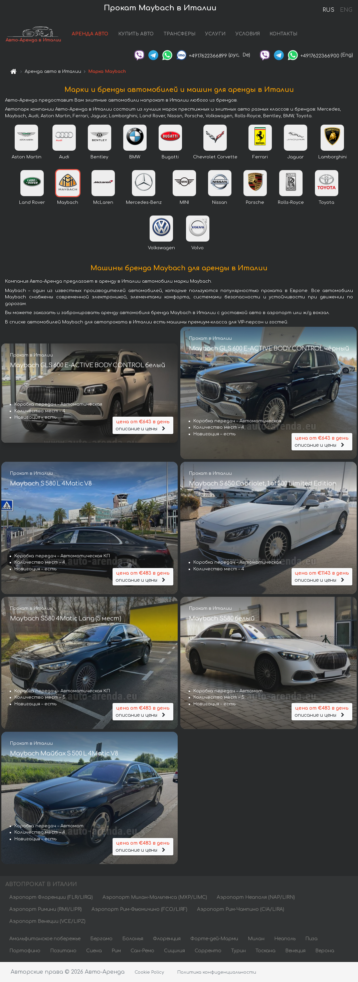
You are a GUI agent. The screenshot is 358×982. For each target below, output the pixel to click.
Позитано (63, 951)
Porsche (255, 202)
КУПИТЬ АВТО (136, 34)
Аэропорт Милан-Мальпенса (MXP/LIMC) (155, 897)
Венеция (295, 951)
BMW (134, 157)
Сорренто (208, 951)
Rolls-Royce (291, 202)
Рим (116, 951)
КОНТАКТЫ (284, 34)
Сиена (94, 951)
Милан (256, 939)
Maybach (67, 202)
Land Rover (32, 202)
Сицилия (174, 951)
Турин (238, 951)
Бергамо (101, 939)
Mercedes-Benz (144, 202)
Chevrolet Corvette (215, 157)
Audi (64, 157)
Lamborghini (332, 157)
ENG (346, 10)
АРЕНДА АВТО (90, 34)
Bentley (99, 157)
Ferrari (260, 157)
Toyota (326, 202)
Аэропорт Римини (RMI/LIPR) (45, 909)
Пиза (311, 939)
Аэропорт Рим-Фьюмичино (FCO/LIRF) (139, 909)
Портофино (24, 951)
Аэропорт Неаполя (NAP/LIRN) (256, 897)
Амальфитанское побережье (44, 939)
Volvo (197, 248)
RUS (328, 10)
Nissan (219, 202)
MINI (184, 202)
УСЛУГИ (216, 34)
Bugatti (170, 157)
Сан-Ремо (142, 951)
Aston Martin (26, 157)
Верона (324, 951)
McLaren (103, 202)
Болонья (132, 939)
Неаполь (285, 939)
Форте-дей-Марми (214, 939)
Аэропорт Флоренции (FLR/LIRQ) (51, 897)
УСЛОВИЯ (248, 34)
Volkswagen (161, 248)
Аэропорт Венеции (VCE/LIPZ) (47, 921)
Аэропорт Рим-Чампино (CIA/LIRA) (240, 909)
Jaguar (295, 157)
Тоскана (265, 951)
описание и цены (143, 424)
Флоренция (167, 939)
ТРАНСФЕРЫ (180, 34)
